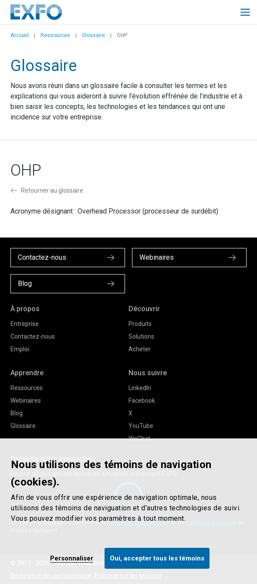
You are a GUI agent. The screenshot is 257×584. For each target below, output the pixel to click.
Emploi (19, 349)
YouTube (140, 425)
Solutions (141, 336)
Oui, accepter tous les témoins (157, 558)
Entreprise (24, 323)
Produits (140, 323)
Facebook (141, 400)
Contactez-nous (32, 336)
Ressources (55, 35)
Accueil (19, 35)
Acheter (139, 349)
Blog (16, 413)
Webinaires (25, 400)
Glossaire (93, 35)
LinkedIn (139, 387)
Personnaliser (71, 558)
